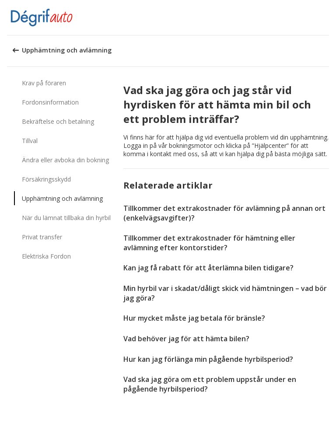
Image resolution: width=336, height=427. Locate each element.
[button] (326, 17)
